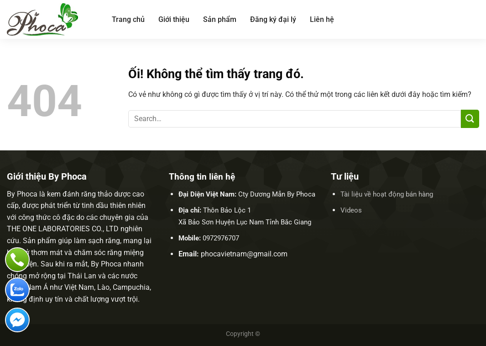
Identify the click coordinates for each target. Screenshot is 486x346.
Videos (351, 210)
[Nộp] (470, 119)
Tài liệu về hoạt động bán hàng (386, 194)
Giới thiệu (173, 19)
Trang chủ (128, 19)
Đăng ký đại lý (273, 19)
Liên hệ (322, 19)
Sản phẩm (219, 19)
